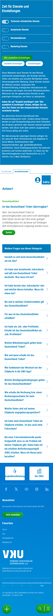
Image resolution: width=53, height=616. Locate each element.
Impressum (25, 583)
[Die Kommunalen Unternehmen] (17, 558)
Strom (4, 529)
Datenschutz (16, 583)
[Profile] (38, 180)
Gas (3, 534)
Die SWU (39, 473)
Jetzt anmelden (13, 514)
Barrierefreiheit (34, 583)
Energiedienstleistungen (15, 473)
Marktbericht (7, 542)
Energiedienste (7, 538)
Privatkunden (6, 171)
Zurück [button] (9, 232)
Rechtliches (6, 583)
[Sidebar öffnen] (6, 609)
